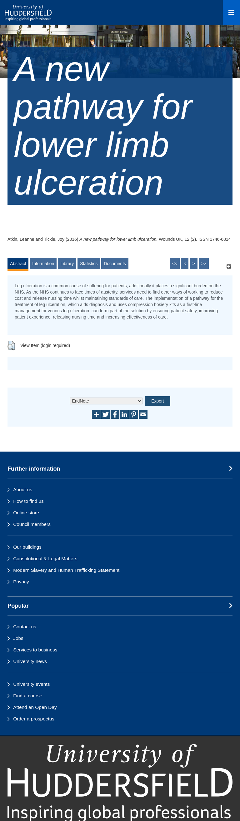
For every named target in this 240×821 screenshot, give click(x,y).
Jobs (18, 638)
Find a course (27, 695)
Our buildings (27, 547)
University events (31, 684)
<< (174, 263)
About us (22, 489)
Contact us (24, 626)
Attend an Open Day (35, 707)
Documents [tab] (115, 263)
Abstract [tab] (18, 263)
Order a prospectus (33, 718)
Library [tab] (67, 263)
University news (30, 661)
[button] (11, 345)
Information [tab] (43, 263)
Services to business (35, 649)
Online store (26, 512)
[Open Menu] (231, 12)
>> (203, 263)
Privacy (21, 581)
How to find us (28, 501)
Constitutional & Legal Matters (45, 558)
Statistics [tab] (89, 263)
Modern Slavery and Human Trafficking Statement (66, 570)
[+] (228, 266)
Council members (32, 524)
